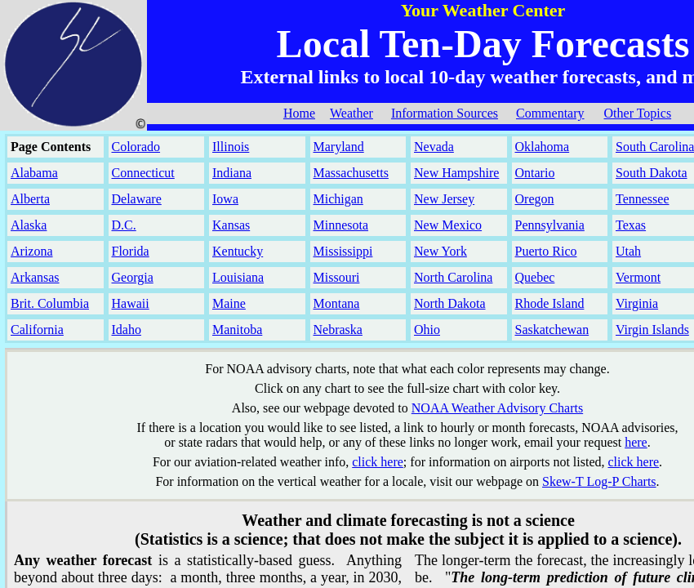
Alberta (30, 199)
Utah (628, 251)
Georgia (132, 277)
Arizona (32, 251)
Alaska (29, 225)
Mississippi (343, 251)
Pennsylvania (550, 225)
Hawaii (130, 303)
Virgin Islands (652, 329)
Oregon (534, 199)
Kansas (231, 225)
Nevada (434, 147)
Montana (337, 303)
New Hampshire (456, 173)
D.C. (124, 225)
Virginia (637, 303)
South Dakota (651, 173)
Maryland (339, 147)
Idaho (126, 329)
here (636, 442)
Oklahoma (542, 147)
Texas (631, 225)
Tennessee (643, 199)
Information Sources (444, 113)
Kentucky (237, 251)
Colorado (136, 147)
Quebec (535, 277)
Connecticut (143, 173)
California (37, 329)
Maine (229, 303)
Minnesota (341, 225)
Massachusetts (351, 173)
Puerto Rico (546, 251)
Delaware (137, 199)
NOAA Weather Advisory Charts (497, 408)
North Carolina (453, 277)
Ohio (427, 329)
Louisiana (238, 277)
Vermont (638, 277)
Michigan (338, 199)
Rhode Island (550, 303)
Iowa (225, 199)
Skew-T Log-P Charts (599, 481)
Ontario (535, 173)
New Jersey (444, 199)
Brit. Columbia (50, 303)
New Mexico (448, 225)
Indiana (231, 173)
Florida (130, 251)
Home (299, 113)
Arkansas (35, 277)
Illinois (230, 147)
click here (377, 462)
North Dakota (450, 303)
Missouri (337, 277)
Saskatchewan (552, 329)
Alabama (34, 173)
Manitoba (237, 329)
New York (440, 251)
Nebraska (338, 329)
